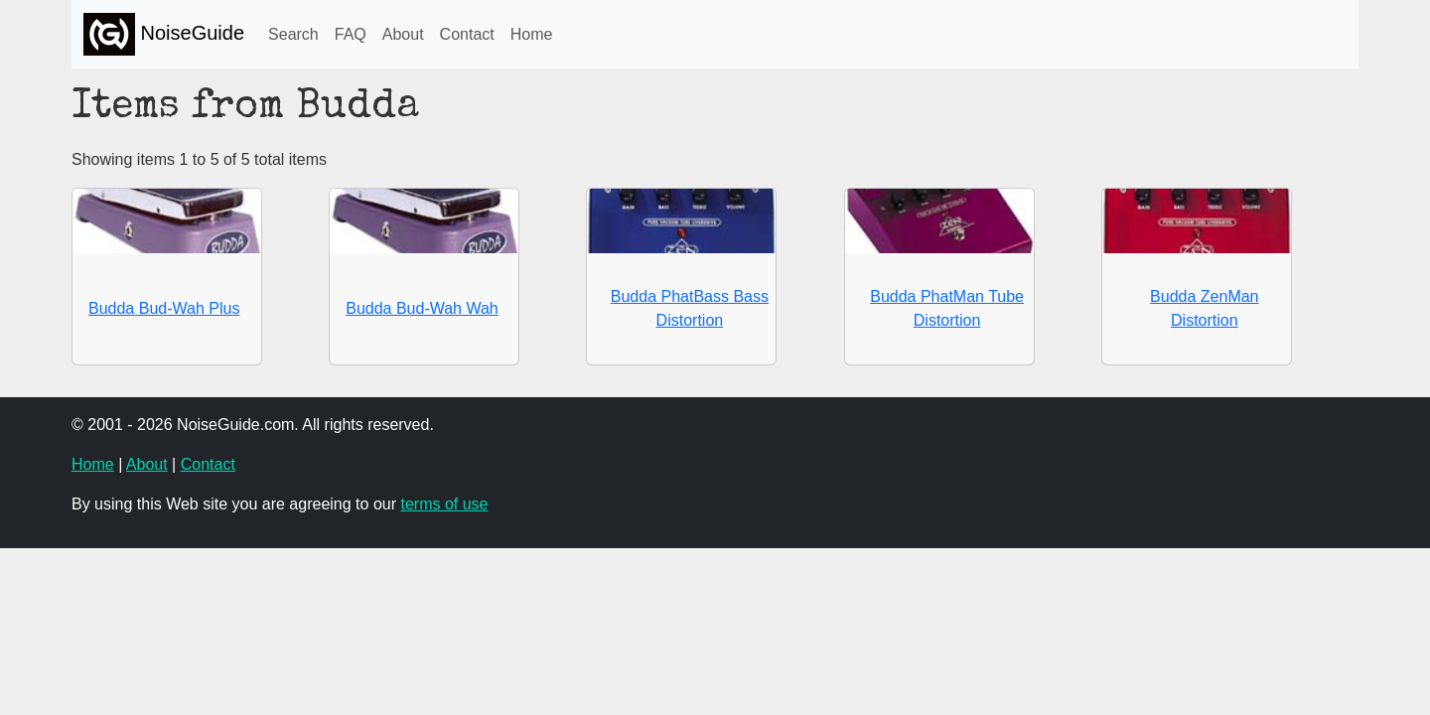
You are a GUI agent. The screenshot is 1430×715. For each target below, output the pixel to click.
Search (293, 34)
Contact (467, 34)
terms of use (444, 504)
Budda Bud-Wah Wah (422, 308)
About (403, 34)
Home (531, 34)
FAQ (350, 34)
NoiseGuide (163, 34)
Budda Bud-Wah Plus (163, 308)
